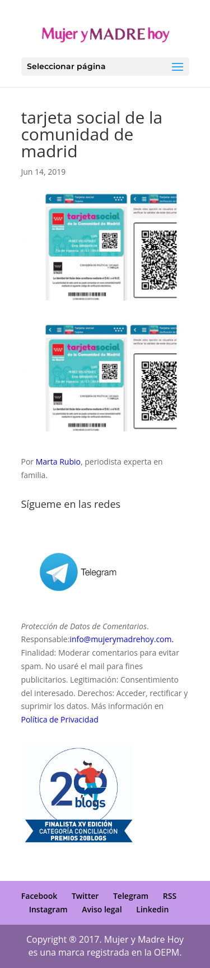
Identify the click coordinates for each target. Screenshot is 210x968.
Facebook (39, 895)
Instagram (48, 909)
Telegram (130, 895)
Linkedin (152, 909)
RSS (169, 895)
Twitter (85, 895)
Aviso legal (102, 909)
